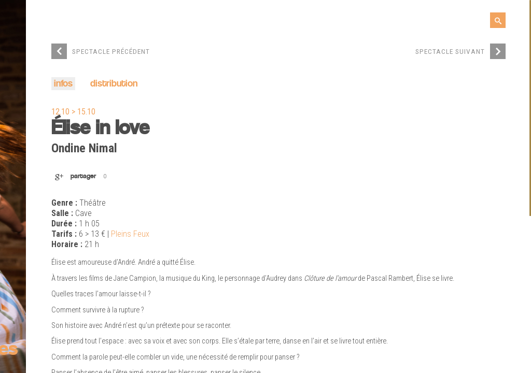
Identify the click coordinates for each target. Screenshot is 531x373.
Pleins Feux (130, 234)
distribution (113, 84)
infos (63, 84)
